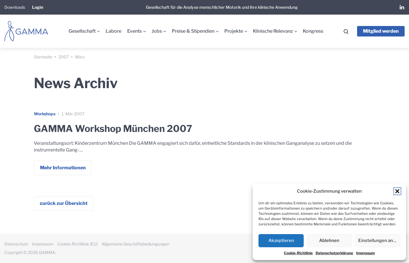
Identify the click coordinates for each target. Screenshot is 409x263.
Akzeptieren (281, 240)
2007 (63, 56)
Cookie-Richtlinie (298, 253)
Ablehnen (329, 240)
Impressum (365, 253)
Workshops (44, 113)
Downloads (14, 7)
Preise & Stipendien (193, 31)
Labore (113, 31)
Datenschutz (16, 243)
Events (134, 31)
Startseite (43, 56)
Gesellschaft (82, 31)
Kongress (313, 31)
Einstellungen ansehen (379, 240)
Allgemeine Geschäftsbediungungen (135, 243)
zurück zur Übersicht (64, 203)
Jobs (157, 31)
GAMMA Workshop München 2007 (113, 128)
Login (37, 7)
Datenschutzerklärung (334, 253)
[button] (397, 191)
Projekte (233, 31)
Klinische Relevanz (273, 31)
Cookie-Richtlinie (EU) (77, 243)
